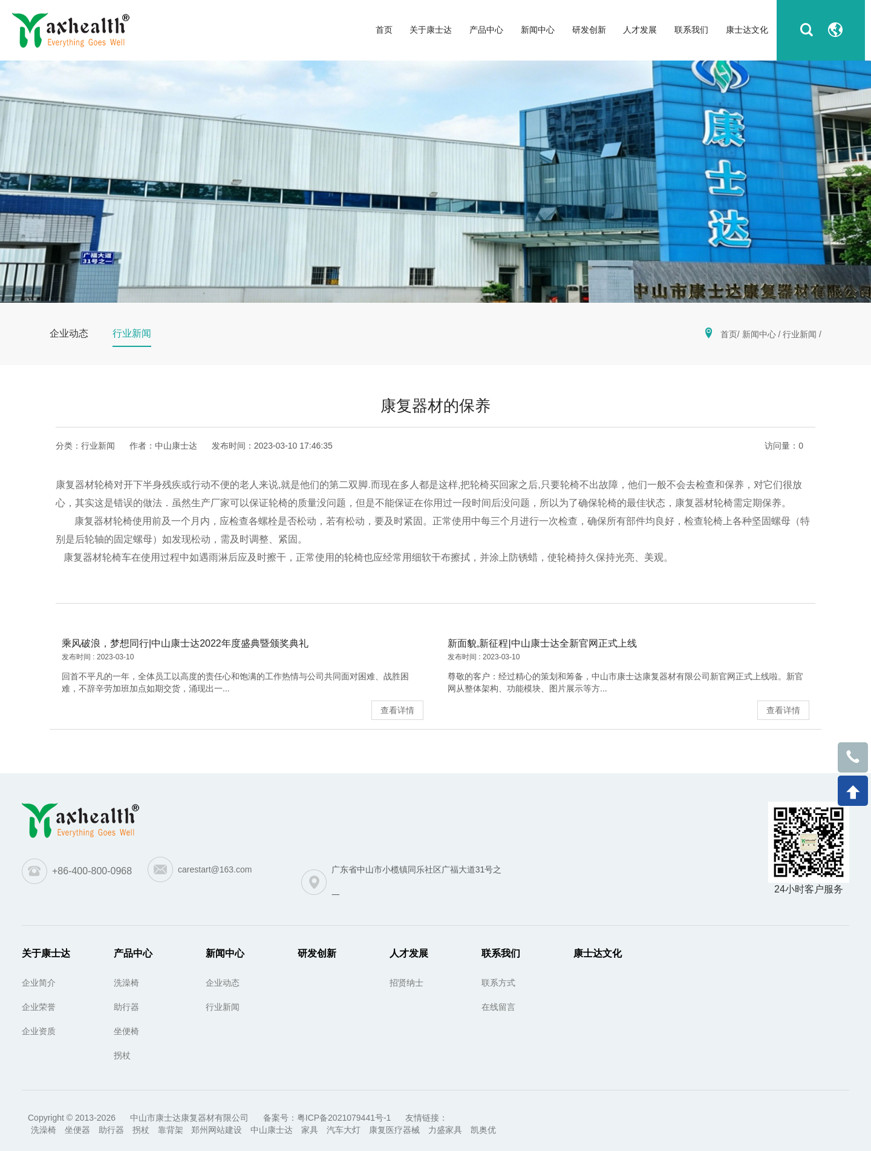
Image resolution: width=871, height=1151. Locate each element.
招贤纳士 (406, 983)
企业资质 (39, 1031)
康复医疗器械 (394, 1130)
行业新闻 (800, 334)
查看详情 (397, 710)
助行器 (126, 1007)
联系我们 (500, 953)
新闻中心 (759, 334)
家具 (309, 1130)
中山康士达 (271, 1130)
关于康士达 (46, 953)
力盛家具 (445, 1130)
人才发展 (409, 953)
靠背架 (170, 1130)
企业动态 (223, 983)
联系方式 (498, 983)
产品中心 (133, 953)
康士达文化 (597, 953)
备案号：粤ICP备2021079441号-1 (327, 1118)
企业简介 (39, 983)
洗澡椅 (126, 983)
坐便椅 (126, 1031)
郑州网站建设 (216, 1130)
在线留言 (498, 1007)
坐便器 (77, 1130)
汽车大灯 (343, 1130)
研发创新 (317, 953)
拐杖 (122, 1055)
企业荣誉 (39, 1007)
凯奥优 (483, 1130)
